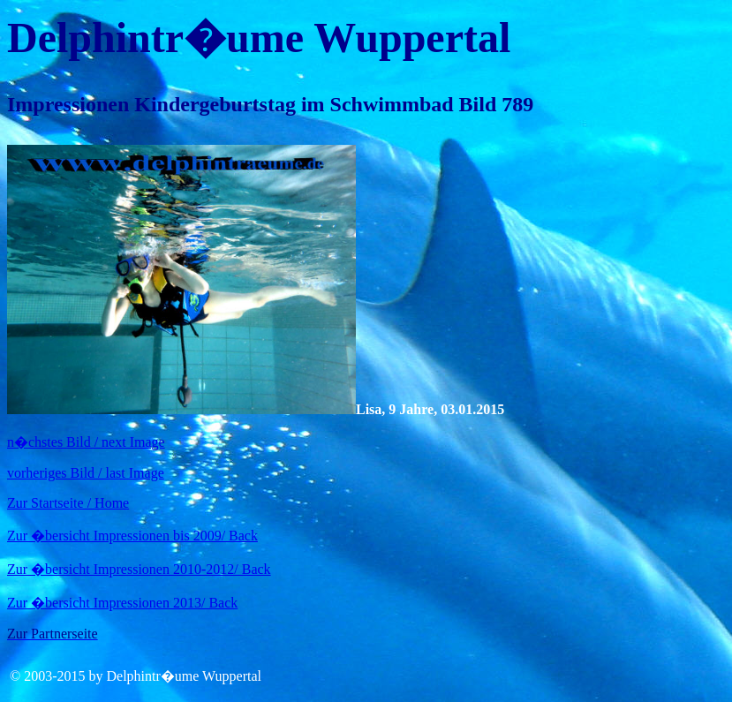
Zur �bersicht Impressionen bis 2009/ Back (132, 535)
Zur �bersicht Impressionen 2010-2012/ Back (139, 569)
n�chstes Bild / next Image (86, 441)
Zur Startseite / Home (68, 502)
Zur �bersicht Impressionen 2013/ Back (122, 602)
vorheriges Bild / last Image (85, 472)
